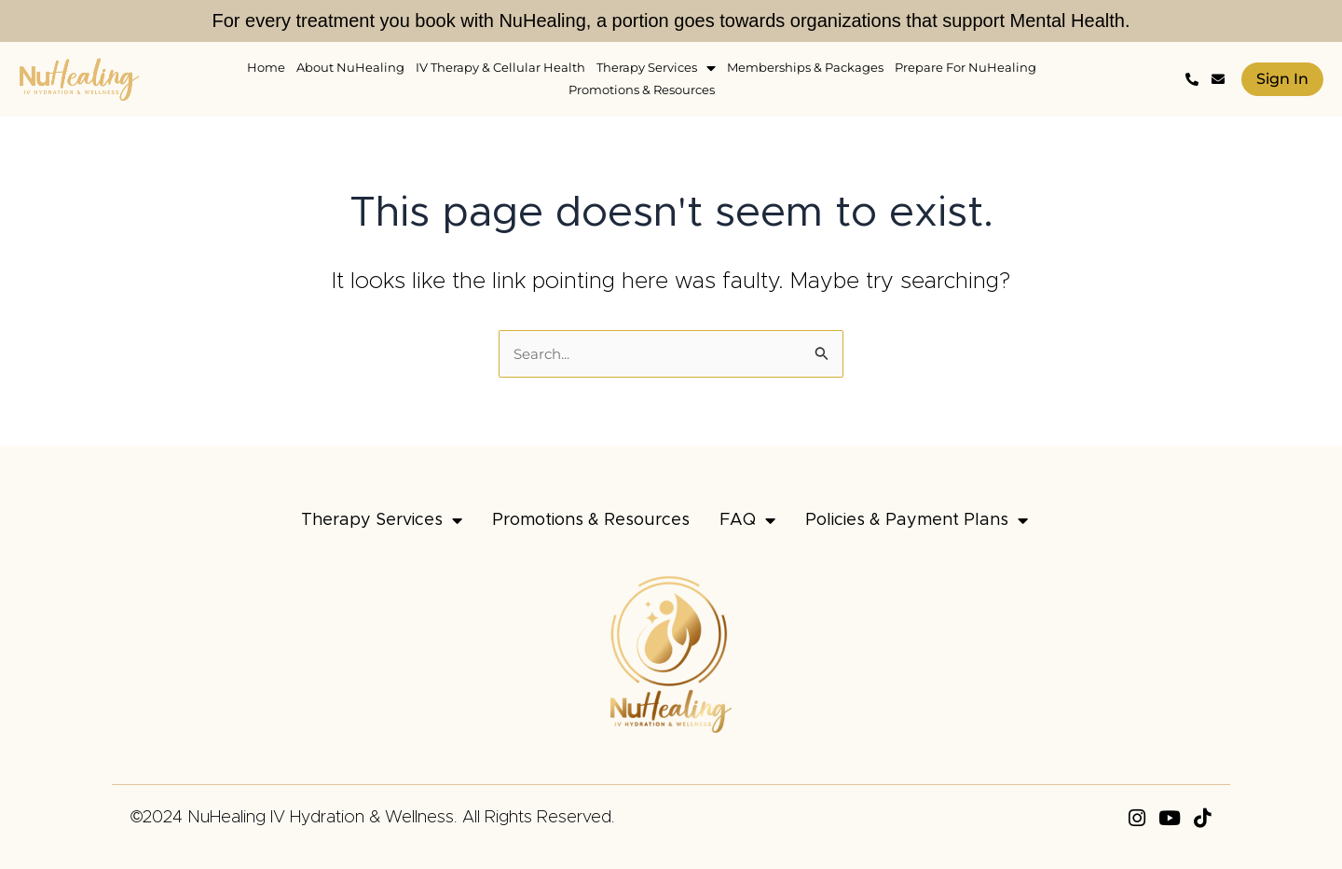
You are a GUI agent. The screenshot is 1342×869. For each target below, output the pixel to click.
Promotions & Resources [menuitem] (641, 89)
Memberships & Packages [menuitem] (805, 67)
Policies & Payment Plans (916, 520)
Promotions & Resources (591, 520)
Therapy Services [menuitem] (656, 68)
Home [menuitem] (266, 67)
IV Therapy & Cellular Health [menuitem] (500, 67)
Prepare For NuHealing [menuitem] (965, 67)
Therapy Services (381, 520)
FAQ (747, 520)
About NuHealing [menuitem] (350, 67)
